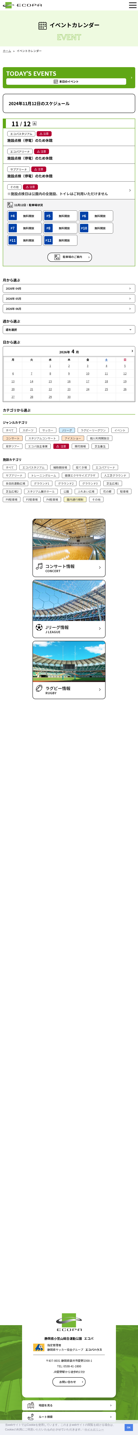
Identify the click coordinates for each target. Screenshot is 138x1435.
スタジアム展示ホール (41, 491)
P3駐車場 (32, 499)
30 (69, 397)
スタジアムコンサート (42, 438)
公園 (66, 491)
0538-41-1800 (72, 1366)
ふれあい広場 (86, 491)
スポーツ (28, 430)
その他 (96, 499)
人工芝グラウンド (115, 475)
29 (50, 397)
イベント (119, 430)
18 (106, 381)
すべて (10, 430)
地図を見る (46, 1405)
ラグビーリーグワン (93, 430)
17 (87, 381)
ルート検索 (46, 1417)
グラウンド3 (90, 483)
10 (87, 373)
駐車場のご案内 (72, 257)
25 (106, 389)
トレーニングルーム (43, 475)
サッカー (47, 430)
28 (31, 397)
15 (50, 381)
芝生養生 (100, 446)
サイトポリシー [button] (94, 1429)
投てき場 (81, 467)
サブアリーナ (14, 475)
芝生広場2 (12, 491)
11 (106, 373)
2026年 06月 (13, 309)
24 (87, 389)
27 (13, 397)
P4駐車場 (52, 499)
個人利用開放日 (99, 438)
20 (13, 389)
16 (69, 381)
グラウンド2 (66, 483)
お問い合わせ (67, 1382)
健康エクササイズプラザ (80, 475)
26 (125, 389)
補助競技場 (60, 467)
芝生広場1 (112, 483)
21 (31, 389)
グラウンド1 (41, 483)
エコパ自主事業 (38, 446)
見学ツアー (12, 446)
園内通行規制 (75, 499)
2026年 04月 (13, 288)
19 (125, 381)
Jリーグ (67, 430)
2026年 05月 (13, 298)
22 (50, 389)
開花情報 (80, 446)
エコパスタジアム (33, 467)
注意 (63, 446)
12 (125, 373)
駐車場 (124, 491)
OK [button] (129, 1427)
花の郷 (107, 491)
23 (69, 389)
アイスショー (73, 438)
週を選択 (11, 329)
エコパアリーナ (105, 467)
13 (13, 381)
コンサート (13, 438)
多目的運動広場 (15, 483)
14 (31, 381)
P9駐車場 (11, 499)
